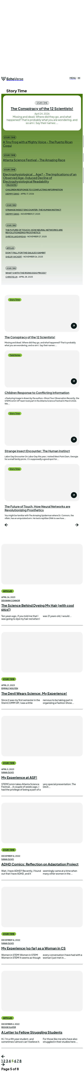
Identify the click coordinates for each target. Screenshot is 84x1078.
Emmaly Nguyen (9, 688)
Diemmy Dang (12, 194)
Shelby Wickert (13, 256)
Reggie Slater (8, 1027)
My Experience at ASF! (19, 777)
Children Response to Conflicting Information (34, 189)
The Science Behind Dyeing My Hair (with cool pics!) (37, 607)
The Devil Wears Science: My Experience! (34, 693)
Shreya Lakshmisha (15, 236)
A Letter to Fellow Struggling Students (31, 1032)
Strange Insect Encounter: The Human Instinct (33, 209)
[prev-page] (7, 525)
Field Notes (11, 185)
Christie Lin (11, 277)
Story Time (42, 103)
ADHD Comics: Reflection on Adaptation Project (40, 864)
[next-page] (77, 525)
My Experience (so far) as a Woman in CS (33, 948)
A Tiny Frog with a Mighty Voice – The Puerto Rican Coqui (38, 143)
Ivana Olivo (7, 772)
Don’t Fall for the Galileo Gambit (25, 252)
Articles (10, 248)
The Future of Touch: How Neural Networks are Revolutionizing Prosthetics (34, 231)
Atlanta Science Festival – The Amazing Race (34, 160)
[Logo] (12, 79)
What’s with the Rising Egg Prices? (25, 272)
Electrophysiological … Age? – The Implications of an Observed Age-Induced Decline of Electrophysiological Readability (40, 177)
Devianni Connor (10, 600)
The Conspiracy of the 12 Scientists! (42, 108)
